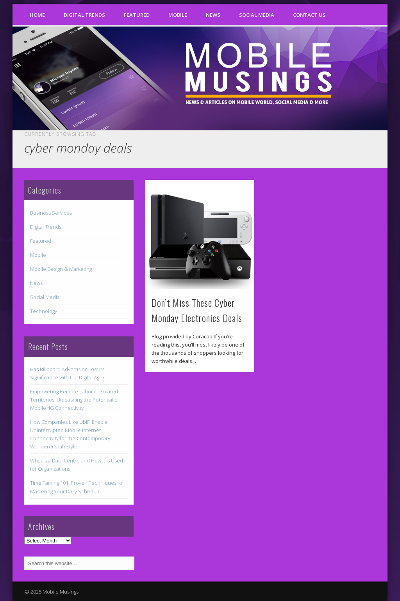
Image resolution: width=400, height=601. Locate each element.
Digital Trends (84, 14)
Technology (43, 311)
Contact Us (309, 14)
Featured (137, 14)
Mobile (177, 14)
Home (37, 14)
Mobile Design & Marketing (61, 268)
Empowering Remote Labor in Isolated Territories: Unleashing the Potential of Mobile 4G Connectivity (74, 399)
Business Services (51, 212)
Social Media (256, 14)
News (213, 14)
